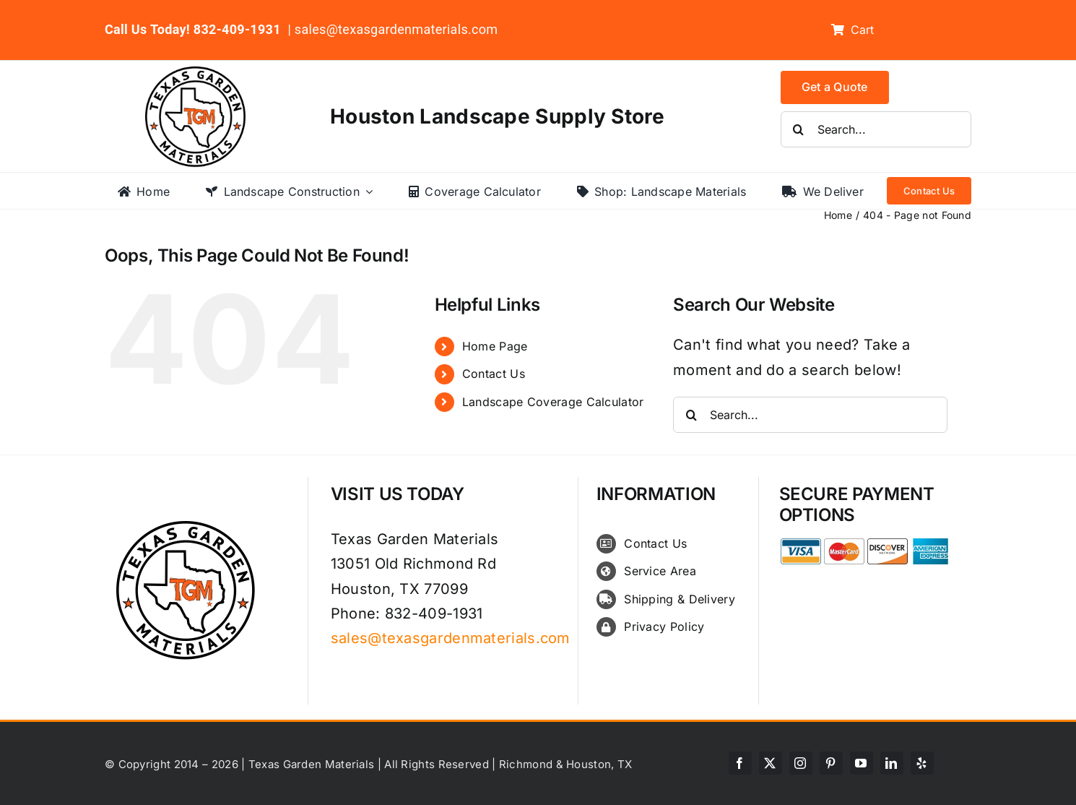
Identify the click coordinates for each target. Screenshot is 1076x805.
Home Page (495, 346)
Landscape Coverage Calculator (553, 402)
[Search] (799, 129)
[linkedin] (891, 763)
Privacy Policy (664, 626)
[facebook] (740, 763)
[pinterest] (831, 763)
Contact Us (493, 373)
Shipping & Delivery (679, 599)
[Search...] (876, 129)
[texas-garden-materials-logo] (197, 73)
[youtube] (861, 763)
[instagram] (800, 763)
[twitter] (770, 763)
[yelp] (922, 763)
